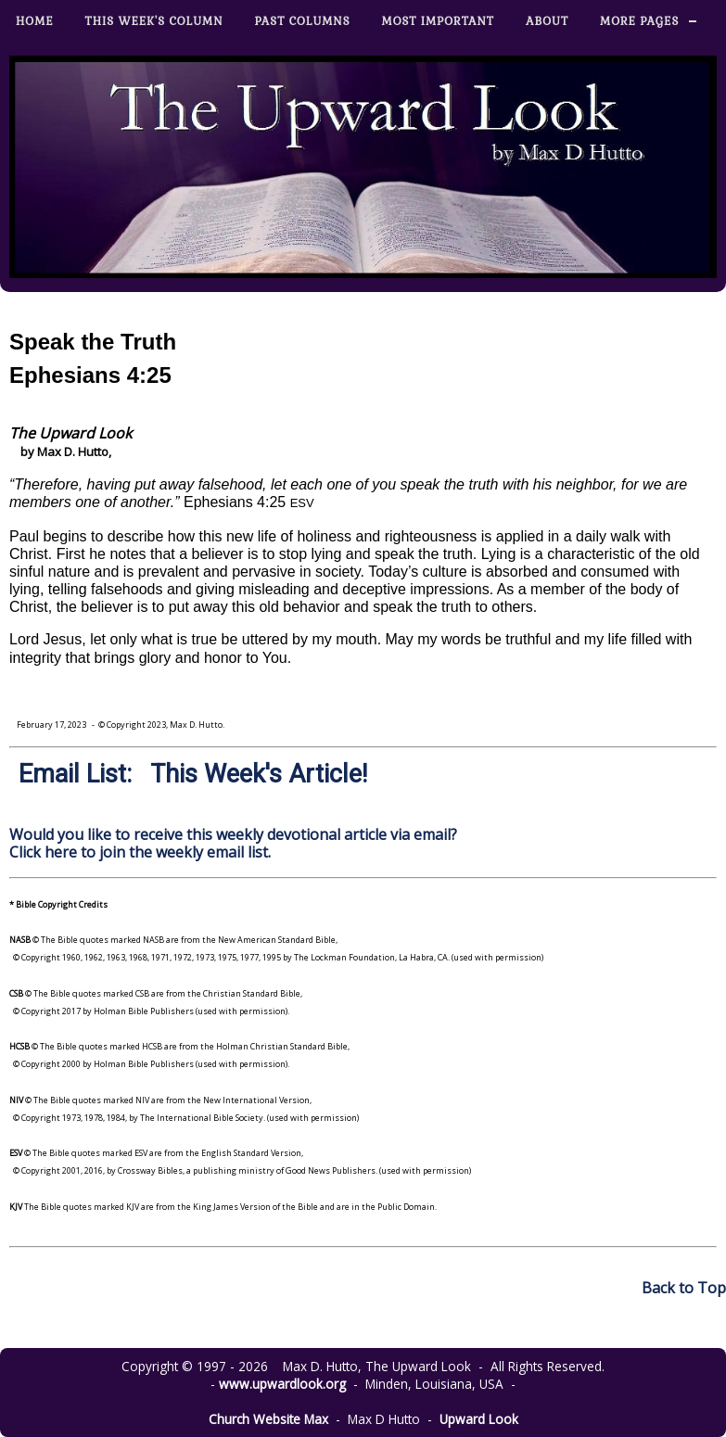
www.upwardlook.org (282, 1383)
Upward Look (478, 1419)
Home (35, 21)
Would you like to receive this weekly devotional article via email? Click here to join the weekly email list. (233, 843)
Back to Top (684, 1288)
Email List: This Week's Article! (193, 774)
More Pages (639, 21)
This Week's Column (154, 21)
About (547, 21)
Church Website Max (268, 1419)
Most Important (438, 21)
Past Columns (302, 21)
